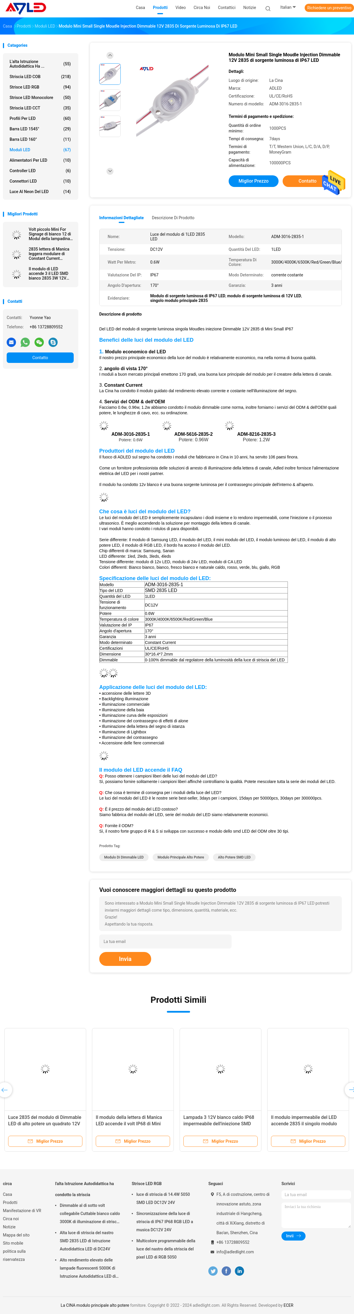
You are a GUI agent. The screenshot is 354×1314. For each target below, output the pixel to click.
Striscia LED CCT (40, 108)
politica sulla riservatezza (14, 1255)
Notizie (9, 1227)
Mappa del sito (16, 1235)
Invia (125, 958)
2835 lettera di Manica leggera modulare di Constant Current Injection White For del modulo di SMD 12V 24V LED (51, 254)
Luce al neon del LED (40, 192)
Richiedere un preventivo (329, 8)
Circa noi (11, 1218)
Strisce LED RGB (40, 87)
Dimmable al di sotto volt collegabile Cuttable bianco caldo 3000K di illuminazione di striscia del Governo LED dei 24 (90, 1214)
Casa (7, 1194)
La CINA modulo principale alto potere (95, 1305)
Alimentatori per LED (40, 160)
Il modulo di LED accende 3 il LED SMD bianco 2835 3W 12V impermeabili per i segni (50, 273)
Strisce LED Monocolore (40, 97)
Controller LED (40, 171)
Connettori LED (40, 181)
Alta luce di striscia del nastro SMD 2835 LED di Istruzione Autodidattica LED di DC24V (86, 1240)
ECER (288, 1305)
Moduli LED (40, 150)
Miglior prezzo (253, 181)
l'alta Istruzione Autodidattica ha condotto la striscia (84, 1189)
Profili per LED (40, 118)
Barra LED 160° (40, 139)
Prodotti (10, 1202)
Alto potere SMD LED (234, 857)
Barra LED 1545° (40, 129)
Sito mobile (13, 1243)
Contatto (40, 357)
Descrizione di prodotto (173, 217)
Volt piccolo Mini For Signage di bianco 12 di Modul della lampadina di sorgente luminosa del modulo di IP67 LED (51, 234)
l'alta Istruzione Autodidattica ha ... (40, 64)
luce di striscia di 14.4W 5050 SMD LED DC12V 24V (163, 1198)
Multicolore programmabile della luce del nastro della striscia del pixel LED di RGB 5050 (165, 1249)
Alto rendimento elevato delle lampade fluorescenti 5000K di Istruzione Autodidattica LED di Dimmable (88, 1269)
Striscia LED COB (40, 77)
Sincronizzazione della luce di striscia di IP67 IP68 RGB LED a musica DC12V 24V (164, 1221)
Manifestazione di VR (22, 1210)
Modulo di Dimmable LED (124, 857)
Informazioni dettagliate (121, 217)
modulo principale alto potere (181, 857)
